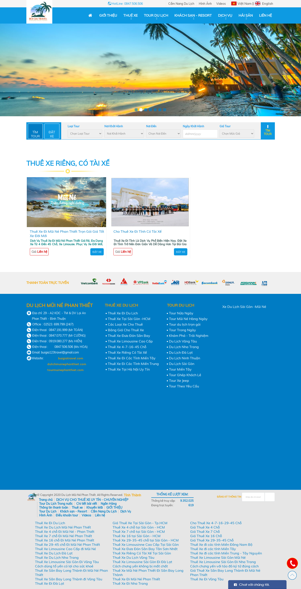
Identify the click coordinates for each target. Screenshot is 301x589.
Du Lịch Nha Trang (184, 347)
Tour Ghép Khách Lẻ (185, 375)
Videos (221, 4)
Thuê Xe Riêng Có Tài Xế (127, 352)
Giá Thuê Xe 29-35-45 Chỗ (212, 540)
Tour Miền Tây (180, 369)
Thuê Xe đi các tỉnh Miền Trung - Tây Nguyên (226, 553)
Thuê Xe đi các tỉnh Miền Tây (213, 549)
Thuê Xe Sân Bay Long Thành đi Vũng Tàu (68, 579)
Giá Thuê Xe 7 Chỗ (205, 531)
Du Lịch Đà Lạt (181, 352)
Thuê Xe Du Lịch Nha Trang (57, 557)
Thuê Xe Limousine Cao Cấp (130, 341)
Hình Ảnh (205, 4)
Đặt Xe (97, 251)
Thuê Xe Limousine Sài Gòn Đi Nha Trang (223, 562)
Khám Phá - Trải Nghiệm (188, 335)
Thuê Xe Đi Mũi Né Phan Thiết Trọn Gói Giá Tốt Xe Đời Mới (67, 233)
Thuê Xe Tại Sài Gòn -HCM (129, 319)
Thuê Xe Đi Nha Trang (130, 583)
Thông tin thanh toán (53, 507)
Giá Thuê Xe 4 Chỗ (205, 527)
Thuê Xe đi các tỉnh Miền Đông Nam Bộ (221, 544)
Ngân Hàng (108, 504)
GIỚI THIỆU (108, 15)
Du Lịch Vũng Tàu (183, 341)
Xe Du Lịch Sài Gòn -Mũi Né (244, 306)
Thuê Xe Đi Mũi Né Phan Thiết (136, 579)
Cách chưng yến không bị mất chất (140, 566)
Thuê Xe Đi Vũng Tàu (206, 579)
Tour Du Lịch (156, 15)
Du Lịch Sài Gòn (181, 363)
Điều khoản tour (67, 515)
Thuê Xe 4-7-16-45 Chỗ (127, 347)
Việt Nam (245, 4)
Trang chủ (46, 500)
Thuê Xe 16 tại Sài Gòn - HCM (137, 536)
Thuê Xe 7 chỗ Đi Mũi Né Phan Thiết (63, 536)
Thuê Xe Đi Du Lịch (123, 313)
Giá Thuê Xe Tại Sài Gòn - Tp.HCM (140, 523)
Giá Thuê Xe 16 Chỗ (206, 536)
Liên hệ (265, 15)
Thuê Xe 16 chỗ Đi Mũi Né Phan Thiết (64, 540)
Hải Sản (246, 15)
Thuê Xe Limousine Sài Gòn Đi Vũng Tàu (67, 562)
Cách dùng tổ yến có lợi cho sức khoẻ (64, 566)
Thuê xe (130, 15)
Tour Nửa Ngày (181, 313)
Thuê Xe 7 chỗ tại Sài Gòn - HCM (139, 531)
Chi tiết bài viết (86, 504)
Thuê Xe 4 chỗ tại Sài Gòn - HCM (139, 527)
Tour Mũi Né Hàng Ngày (188, 319)
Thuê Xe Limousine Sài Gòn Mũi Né (218, 557)
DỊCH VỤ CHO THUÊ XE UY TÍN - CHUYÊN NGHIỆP (92, 500)
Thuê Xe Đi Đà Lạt (49, 583)
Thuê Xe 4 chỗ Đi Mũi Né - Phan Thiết (64, 531)
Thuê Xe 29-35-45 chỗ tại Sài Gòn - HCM (146, 540)
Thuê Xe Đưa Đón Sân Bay (129, 335)
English (267, 4)
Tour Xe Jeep (179, 380)
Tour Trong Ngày (182, 330)
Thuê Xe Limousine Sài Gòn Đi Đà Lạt (142, 562)
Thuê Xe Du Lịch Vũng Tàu (133, 557)
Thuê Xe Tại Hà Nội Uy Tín (129, 369)
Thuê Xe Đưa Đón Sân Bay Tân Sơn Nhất (145, 549)
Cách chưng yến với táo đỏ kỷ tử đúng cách (224, 566)
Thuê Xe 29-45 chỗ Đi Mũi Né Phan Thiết (67, 544)
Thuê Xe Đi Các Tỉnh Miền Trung (133, 363)
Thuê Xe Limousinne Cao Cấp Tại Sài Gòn (146, 544)
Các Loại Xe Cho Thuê (125, 324)
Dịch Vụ (225, 15)
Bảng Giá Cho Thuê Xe (126, 330)
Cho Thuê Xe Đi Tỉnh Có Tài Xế (137, 231)
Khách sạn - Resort (193, 15)
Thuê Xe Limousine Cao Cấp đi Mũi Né (65, 549)
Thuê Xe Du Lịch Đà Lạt (54, 553)
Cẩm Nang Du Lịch (181, 4)
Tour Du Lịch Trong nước (56, 504)
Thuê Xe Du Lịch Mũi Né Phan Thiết (63, 527)
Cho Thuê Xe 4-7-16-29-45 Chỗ (216, 523)
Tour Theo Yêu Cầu (184, 386)
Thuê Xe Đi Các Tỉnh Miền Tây (132, 358)
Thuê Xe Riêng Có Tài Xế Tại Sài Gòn (142, 553)
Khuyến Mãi (94, 507)
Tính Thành (132, 495)
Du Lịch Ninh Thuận (184, 358)
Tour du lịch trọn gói (185, 324)
